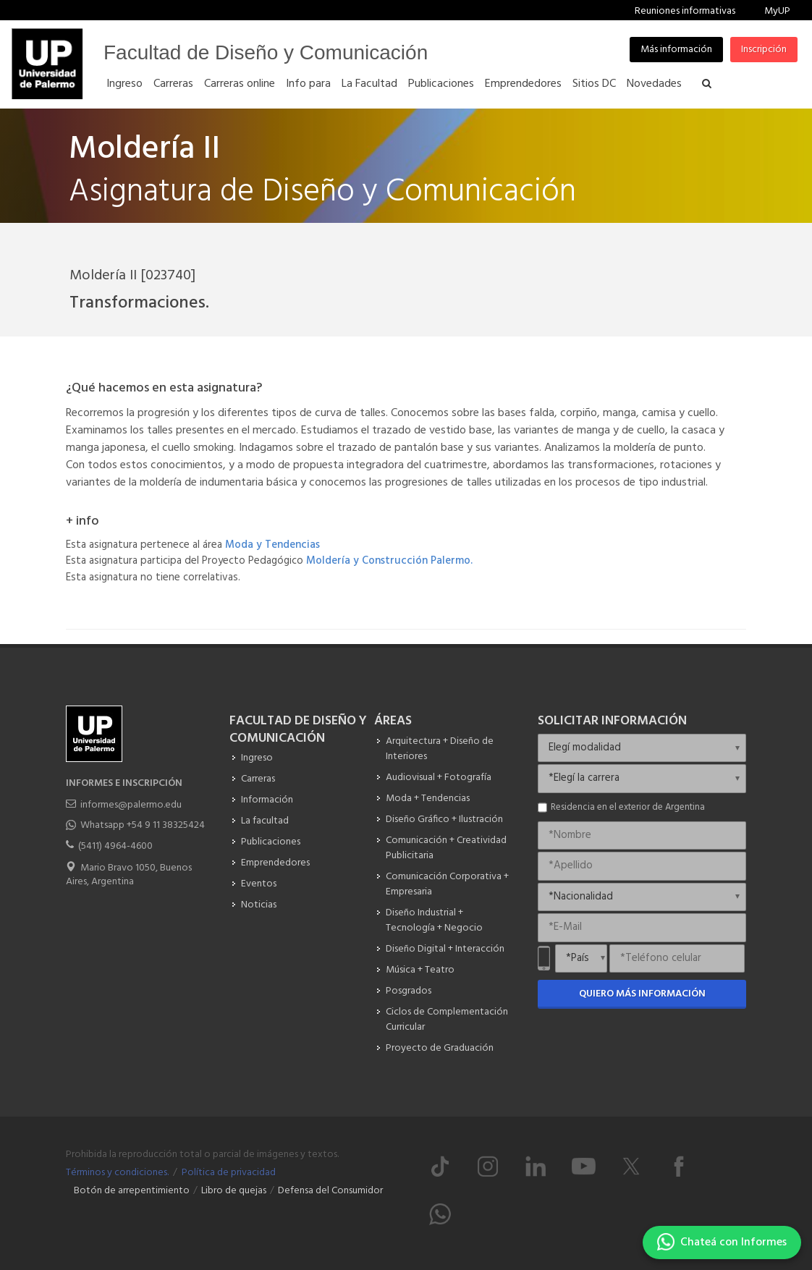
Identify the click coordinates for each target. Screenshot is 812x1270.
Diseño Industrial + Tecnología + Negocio (434, 920)
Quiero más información (642, 994)
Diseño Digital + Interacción (445, 949)
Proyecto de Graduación (440, 1048)
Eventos (258, 884)
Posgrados (408, 991)
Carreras (258, 779)
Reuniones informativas (685, 11)
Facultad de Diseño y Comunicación (265, 52)
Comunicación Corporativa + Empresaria (447, 884)
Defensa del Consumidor (330, 1190)
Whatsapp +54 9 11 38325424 (142, 825)
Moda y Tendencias (272, 545)
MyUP (777, 11)
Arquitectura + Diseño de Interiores (440, 749)
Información (267, 800)
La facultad (265, 821)
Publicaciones (270, 842)
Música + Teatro (420, 970)
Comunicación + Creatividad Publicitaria (446, 848)
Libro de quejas (233, 1190)
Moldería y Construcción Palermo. (389, 561)
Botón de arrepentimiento (132, 1190)
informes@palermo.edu (131, 805)
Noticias (258, 905)
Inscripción (764, 49)
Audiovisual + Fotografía (438, 777)
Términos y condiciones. (117, 1172)
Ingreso (257, 758)
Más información (676, 49)
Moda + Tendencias (428, 798)
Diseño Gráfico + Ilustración (444, 819)
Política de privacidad (229, 1172)
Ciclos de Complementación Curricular (447, 1019)
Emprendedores (275, 863)
